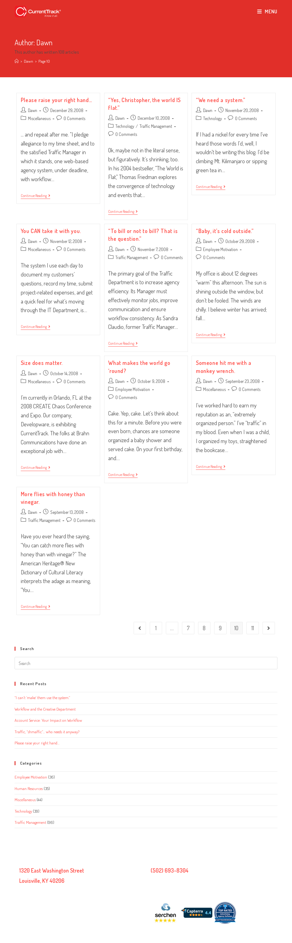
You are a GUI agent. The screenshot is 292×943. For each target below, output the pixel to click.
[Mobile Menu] (267, 11)
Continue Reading (35, 196)
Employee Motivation (220, 249)
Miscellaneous (39, 118)
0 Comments (74, 118)
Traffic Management (155, 126)
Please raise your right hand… (56, 100)
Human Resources (29, 788)
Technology (124, 126)
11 (252, 628)
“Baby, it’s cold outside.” (225, 230)
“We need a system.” (220, 100)
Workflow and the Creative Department (45, 709)
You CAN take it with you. (51, 230)
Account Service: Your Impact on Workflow (48, 720)
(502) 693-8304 (169, 870)
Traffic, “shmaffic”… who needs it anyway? (47, 731)
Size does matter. (42, 362)
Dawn (32, 110)
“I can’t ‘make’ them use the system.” (42, 697)
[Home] (17, 61)
